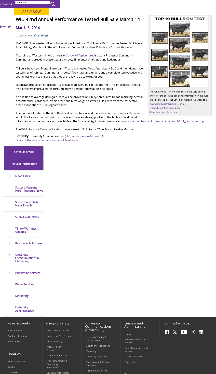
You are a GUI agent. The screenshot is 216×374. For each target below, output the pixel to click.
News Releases (16, 224)
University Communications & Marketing (27, 152)
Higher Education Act (96, 263)
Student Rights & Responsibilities (94, 322)
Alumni (90, 27)
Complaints (91, 329)
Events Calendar (16, 234)
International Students (51, 4)
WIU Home (54, 34)
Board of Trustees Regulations (95, 294)
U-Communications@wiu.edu (114, 178)
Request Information (24, 57)
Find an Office (132, 287)
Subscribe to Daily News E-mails (26, 97)
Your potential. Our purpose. (37, 20)
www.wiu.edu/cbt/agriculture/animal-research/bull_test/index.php (117, 163)
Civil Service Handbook (97, 315)
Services (12, 271)
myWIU (161, 4)
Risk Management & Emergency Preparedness (57, 257)
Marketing (22, 189)
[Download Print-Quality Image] (172, 132)
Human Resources (134, 249)
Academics (48, 27)
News (66, 34)
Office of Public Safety (58, 224)
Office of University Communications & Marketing (76, 182)
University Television (96, 249)
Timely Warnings (55, 234)
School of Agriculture (109, 89)
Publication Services (27, 166)
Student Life (158, 27)
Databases (13, 265)
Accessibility (16, 349)
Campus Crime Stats (57, 248)
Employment (36, 349)
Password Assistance (58, 306)
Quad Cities (81, 20)
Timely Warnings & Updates (27, 123)
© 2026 (12, 363)
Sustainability (56, 349)
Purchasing (130, 255)
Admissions (70, 27)
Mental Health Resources (54, 242)
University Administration (24, 202)
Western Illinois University (53, 14)
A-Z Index (149, 4)
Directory (136, 4)
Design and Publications (98, 239)
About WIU (26, 27)
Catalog (11, 260)
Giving (138, 27)
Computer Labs (54, 295)
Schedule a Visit (24, 45)
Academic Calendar (17, 229)
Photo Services (24, 177)
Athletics (121, 27)
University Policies (95, 287)
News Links (22, 69)
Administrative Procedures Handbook (97, 308)
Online (96, 20)
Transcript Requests (18, 294)
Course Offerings (119, 4)
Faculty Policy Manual (96, 301)
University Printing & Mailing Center (96, 232)
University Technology (58, 320)
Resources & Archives (28, 136)
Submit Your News (27, 110)
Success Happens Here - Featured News (29, 82)
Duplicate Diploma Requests (17, 301)
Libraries (102, 4)
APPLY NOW (187, 11)
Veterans (75, 349)
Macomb (64, 20)
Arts (105, 27)
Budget (128, 227)
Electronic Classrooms (58, 301)
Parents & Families (14, 4)
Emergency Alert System (59, 229)
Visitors (32, 4)
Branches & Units (16, 254)
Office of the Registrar (16, 285)
